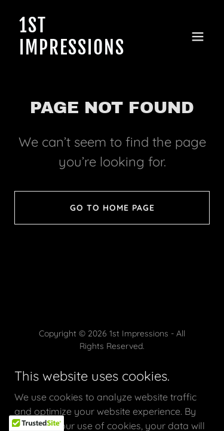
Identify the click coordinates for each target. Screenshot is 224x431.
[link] (82, 51)
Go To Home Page (112, 207)
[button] (198, 36)
